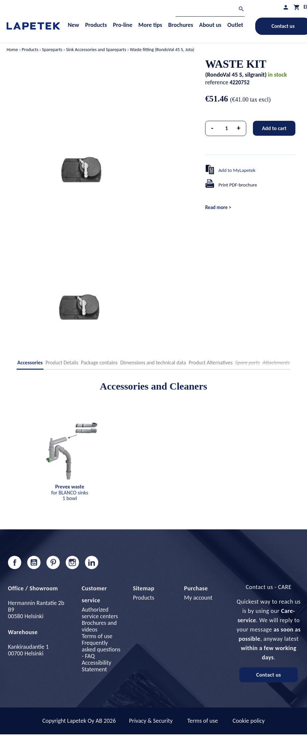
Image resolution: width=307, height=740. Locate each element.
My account (198, 597)
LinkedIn (91, 562)
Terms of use (97, 636)
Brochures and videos (99, 626)
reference (216, 82)
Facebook (14, 562)
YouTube (33, 562)
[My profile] (285, 7)
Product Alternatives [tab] (210, 362)
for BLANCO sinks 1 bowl (69, 492)
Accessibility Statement (96, 666)
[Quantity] (227, 128)
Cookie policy (249, 720)
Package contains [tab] (99, 362)
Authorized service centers (100, 613)
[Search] (210, 10)
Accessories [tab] (30, 362)
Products (143, 597)
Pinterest (53, 562)
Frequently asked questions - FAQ (101, 649)
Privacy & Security (151, 720)
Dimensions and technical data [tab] (153, 362)
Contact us (268, 675)
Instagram (72, 562)
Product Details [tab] (61, 362)
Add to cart (274, 128)
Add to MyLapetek (237, 170)
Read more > (218, 207)
